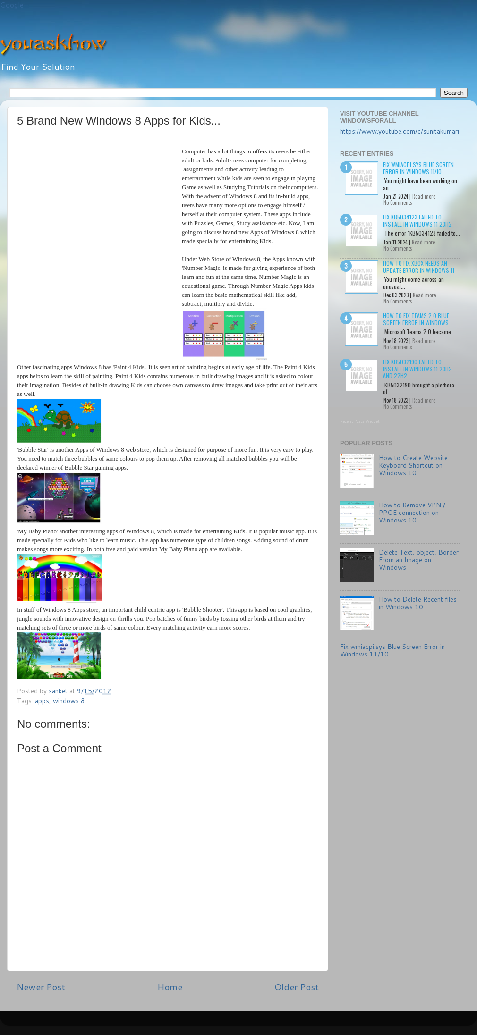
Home (169, 986)
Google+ (14, 5)
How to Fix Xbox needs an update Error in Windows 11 (418, 266)
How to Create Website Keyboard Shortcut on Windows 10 (413, 465)
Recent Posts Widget (360, 421)
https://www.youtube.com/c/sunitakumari (399, 130)
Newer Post (41, 986)
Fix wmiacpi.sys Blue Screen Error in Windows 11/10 (418, 167)
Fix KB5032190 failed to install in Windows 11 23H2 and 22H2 (417, 368)
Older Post (296, 986)
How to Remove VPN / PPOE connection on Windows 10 (412, 512)
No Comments (397, 202)
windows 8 (69, 700)
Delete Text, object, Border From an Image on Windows (419, 559)
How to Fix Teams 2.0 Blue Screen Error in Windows (416, 318)
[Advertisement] (88, 230)
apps (42, 700)
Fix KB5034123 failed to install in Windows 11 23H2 (417, 220)
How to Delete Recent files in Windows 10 (418, 603)
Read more (423, 196)
